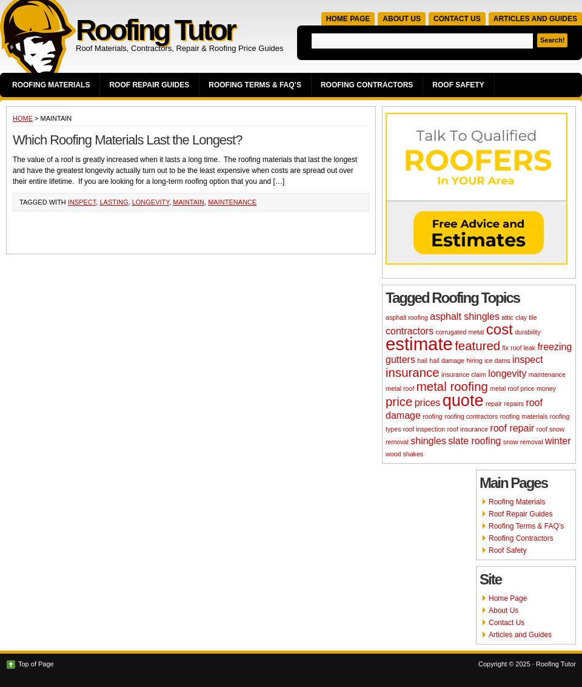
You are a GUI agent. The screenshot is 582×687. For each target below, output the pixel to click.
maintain (188, 202)
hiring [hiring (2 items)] (475, 360)
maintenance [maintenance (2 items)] (547, 374)
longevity (151, 202)
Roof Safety (458, 85)
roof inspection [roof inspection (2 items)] (424, 429)
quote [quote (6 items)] (463, 400)
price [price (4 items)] (399, 401)
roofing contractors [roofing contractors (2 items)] (471, 416)
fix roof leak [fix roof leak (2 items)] (519, 347)
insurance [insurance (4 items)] (413, 372)
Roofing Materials (51, 85)
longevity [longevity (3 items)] (507, 373)
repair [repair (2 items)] (494, 403)
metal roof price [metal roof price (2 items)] (512, 388)
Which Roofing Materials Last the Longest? (127, 139)
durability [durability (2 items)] (528, 332)
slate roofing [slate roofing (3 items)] (474, 441)
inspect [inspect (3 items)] (527, 359)
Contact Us (457, 19)
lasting (113, 202)
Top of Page (36, 664)
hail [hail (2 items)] (422, 360)
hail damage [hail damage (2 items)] (446, 360)
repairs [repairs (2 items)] (514, 403)
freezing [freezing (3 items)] (554, 347)
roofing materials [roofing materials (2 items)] (524, 416)
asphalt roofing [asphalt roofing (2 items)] (407, 317)
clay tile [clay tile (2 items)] (526, 317)
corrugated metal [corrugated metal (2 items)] (459, 332)
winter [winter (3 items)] (558, 441)
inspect (82, 202)
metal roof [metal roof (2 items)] (400, 388)
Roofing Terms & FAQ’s (255, 85)
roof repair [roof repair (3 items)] (512, 428)
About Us (402, 19)
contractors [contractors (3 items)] (409, 331)
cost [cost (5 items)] (499, 329)
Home (23, 118)
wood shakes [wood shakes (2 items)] (404, 454)
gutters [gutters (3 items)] (400, 359)
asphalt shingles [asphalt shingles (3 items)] (465, 316)
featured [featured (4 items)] (477, 346)
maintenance (232, 202)
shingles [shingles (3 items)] (428, 441)
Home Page (348, 19)
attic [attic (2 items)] (507, 317)
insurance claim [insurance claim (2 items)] (463, 374)
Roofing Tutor (155, 30)
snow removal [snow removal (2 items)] (523, 441)
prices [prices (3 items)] (428, 403)
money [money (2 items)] (546, 388)
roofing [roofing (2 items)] (433, 416)
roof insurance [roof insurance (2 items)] (467, 429)
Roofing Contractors (367, 85)
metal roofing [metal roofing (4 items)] (452, 386)
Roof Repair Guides (149, 85)
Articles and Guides (535, 19)
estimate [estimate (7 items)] (419, 344)
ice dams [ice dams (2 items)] (497, 360)
